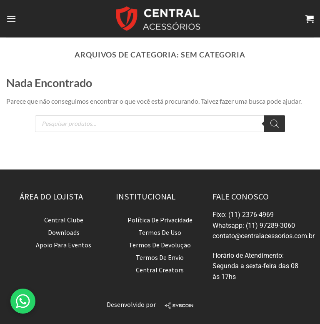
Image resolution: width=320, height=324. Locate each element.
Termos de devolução (160, 245)
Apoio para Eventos (63, 245)
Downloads (64, 232)
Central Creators (160, 270)
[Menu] (11, 18)
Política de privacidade (160, 220)
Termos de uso (159, 232)
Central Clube (63, 220)
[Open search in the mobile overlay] (160, 123)
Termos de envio (160, 257)
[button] (22, 301)
